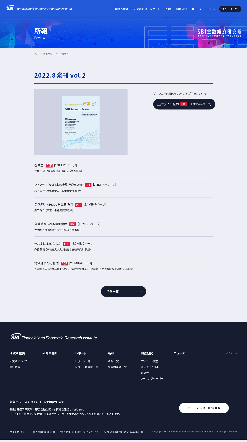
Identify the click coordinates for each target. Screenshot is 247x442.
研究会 (145, 375)
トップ (37, 53)
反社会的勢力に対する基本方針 (124, 434)
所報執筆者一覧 (117, 369)
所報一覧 (47, 53)
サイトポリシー (19, 434)
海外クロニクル (150, 369)
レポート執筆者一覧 (86, 369)
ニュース (197, 9)
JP (208, 9)
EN (213, 9)
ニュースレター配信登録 (204, 410)
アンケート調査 (149, 363)
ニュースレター (231, 9)
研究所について (19, 363)
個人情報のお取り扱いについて (79, 434)
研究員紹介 (140, 9)
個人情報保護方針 (44, 434)
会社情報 (15, 369)
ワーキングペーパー (152, 381)
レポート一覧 (82, 363)
